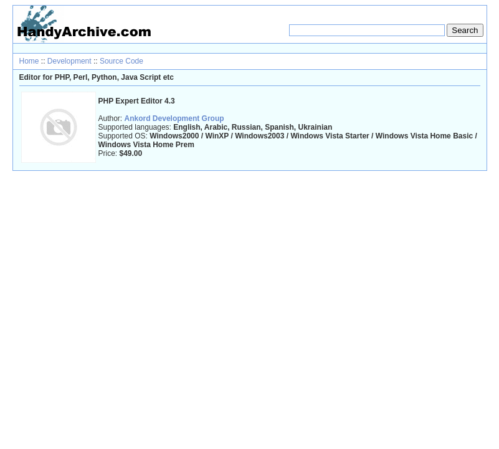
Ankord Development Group (174, 118)
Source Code (121, 61)
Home (29, 61)
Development (69, 61)
